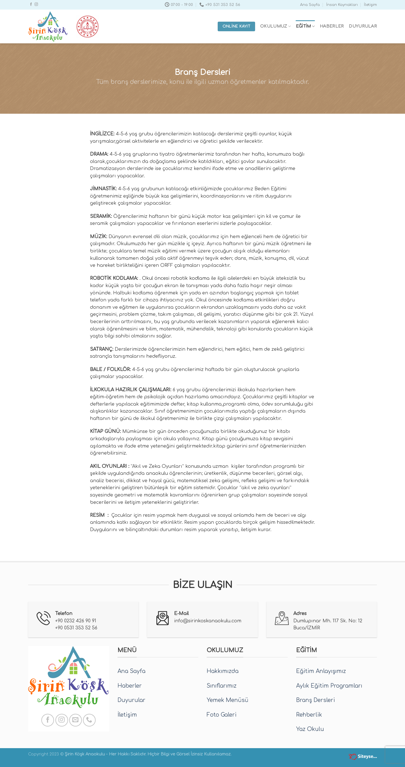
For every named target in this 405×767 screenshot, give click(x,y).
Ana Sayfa (310, 5)
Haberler (332, 26)
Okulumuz (275, 26)
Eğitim (305, 26)
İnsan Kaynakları (342, 5)
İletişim (370, 5)
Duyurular (363, 26)
